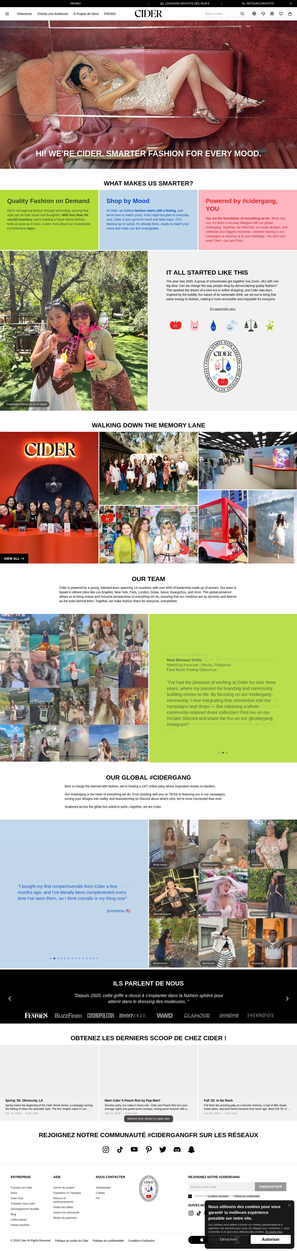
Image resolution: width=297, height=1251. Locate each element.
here (30, 228)
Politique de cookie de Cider (71, 1240)
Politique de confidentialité (108, 1240)
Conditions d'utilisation (141, 1240)
